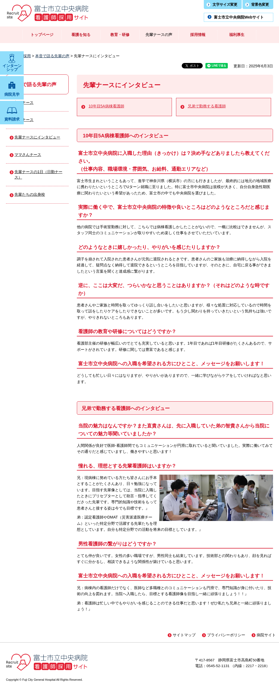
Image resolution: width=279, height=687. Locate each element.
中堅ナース (24, 119)
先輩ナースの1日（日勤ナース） (38, 174)
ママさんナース (27, 154)
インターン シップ (12, 68)
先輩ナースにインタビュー (37, 137)
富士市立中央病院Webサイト (239, 17)
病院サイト (266, 635)
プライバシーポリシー (226, 635)
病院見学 (12, 94)
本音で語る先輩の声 (52, 56)
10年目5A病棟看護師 (106, 106)
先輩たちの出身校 (29, 194)
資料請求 (12, 119)
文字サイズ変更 (225, 4)
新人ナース (24, 102)
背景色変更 (260, 4)
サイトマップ (184, 635)
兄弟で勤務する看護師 (207, 106)
